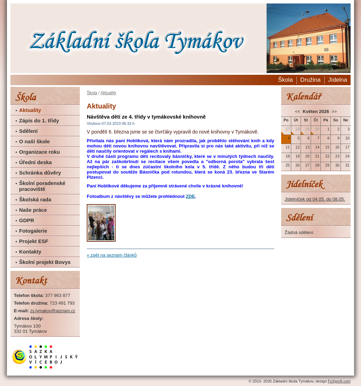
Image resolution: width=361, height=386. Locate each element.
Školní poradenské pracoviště (42, 186)
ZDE (190, 196)
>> (333, 111)
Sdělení (28, 131)
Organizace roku (39, 152)
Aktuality (30, 110)
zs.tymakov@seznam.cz (52, 310)
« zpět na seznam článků (112, 255)
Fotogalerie (33, 231)
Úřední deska (35, 162)
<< (298, 111)
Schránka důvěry (40, 173)
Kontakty (30, 252)
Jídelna (337, 80)
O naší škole (34, 141)
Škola (285, 80)
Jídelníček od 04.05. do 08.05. (315, 199)
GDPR (26, 220)
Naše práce (33, 210)
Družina (310, 80)
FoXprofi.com (339, 381)
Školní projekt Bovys (44, 262)
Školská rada (35, 199)
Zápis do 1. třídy (39, 120)
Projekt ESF (33, 241)
